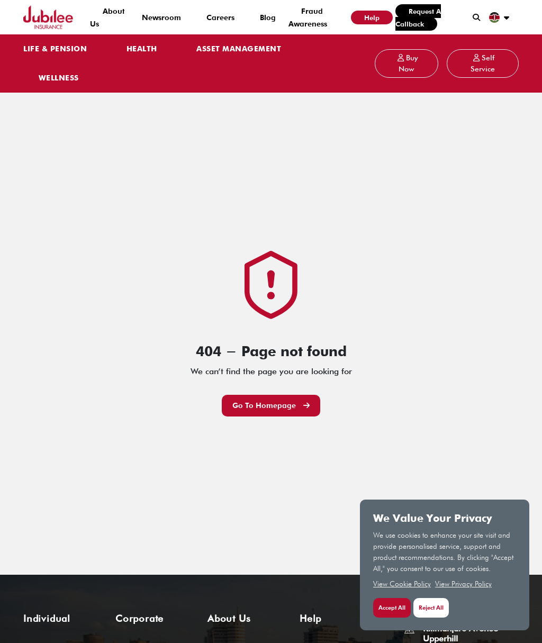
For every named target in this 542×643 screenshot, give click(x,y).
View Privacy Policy (463, 583)
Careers (220, 17)
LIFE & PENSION (55, 49)
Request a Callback (418, 17)
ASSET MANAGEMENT (238, 49)
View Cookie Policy (402, 583)
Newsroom (161, 17)
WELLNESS (59, 78)
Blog (268, 17)
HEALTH (142, 49)
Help (372, 17)
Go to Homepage (271, 405)
